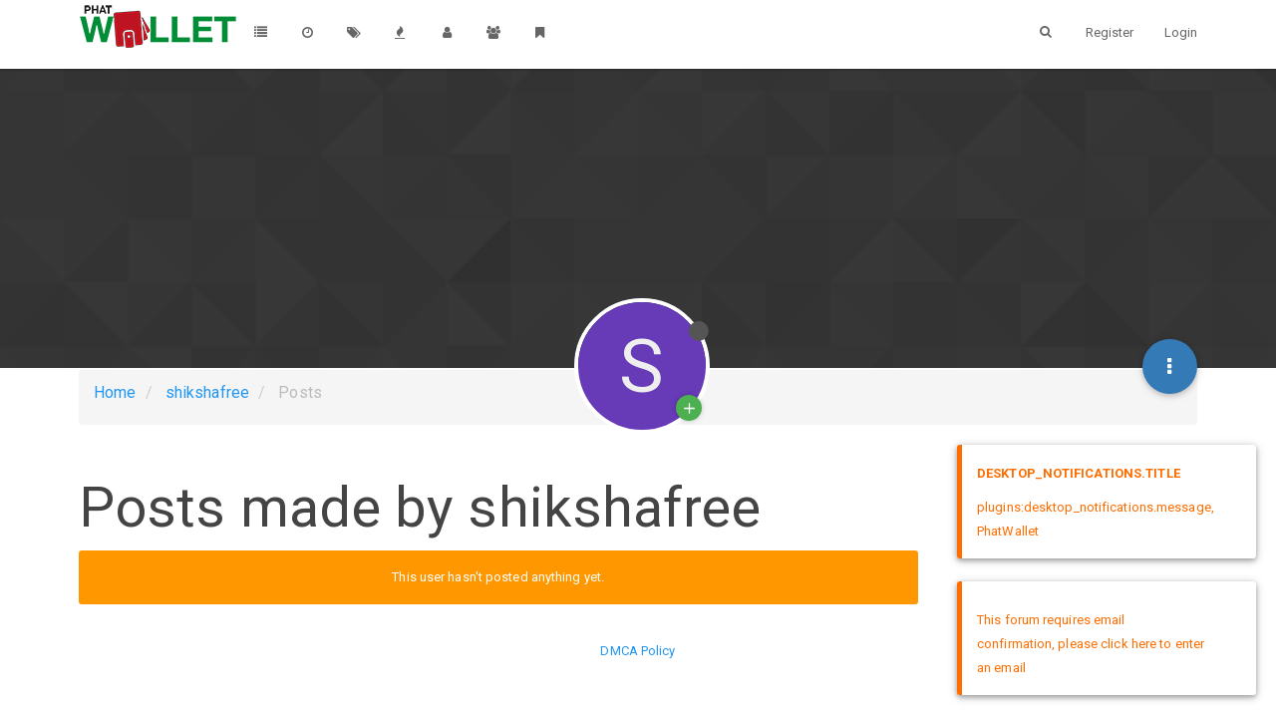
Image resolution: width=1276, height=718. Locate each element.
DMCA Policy (637, 650)
